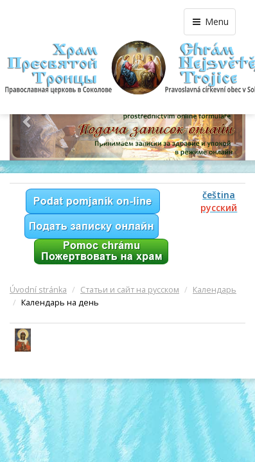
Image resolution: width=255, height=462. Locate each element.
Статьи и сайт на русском (129, 289)
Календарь (214, 289)
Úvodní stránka (38, 289)
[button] (27, 121)
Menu (210, 21)
